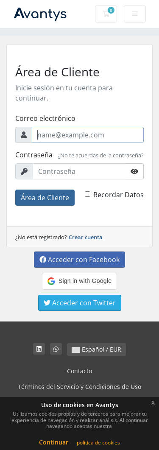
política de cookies (98, 442)
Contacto (79, 371)
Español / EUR (96, 349)
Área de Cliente (45, 197)
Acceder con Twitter (80, 302)
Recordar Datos (118, 194)
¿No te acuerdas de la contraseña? (101, 155)
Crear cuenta (86, 237)
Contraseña (34, 154)
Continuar (53, 442)
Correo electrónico (45, 118)
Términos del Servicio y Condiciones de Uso (79, 387)
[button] (79, 281)
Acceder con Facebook (79, 259)
